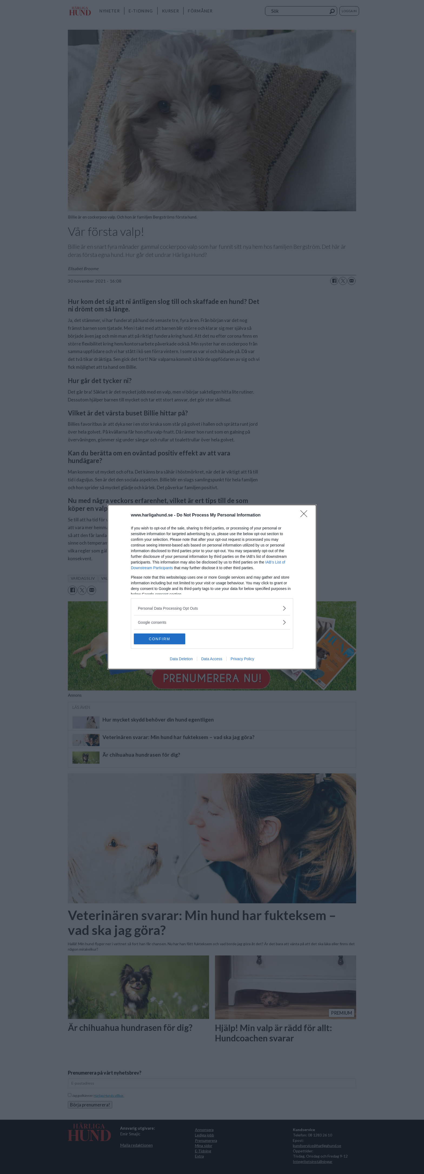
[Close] (305, 515)
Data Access (211, 659)
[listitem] (212, 608)
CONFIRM (159, 639)
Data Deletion (181, 659)
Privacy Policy (242, 659)
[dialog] (212, 587)
